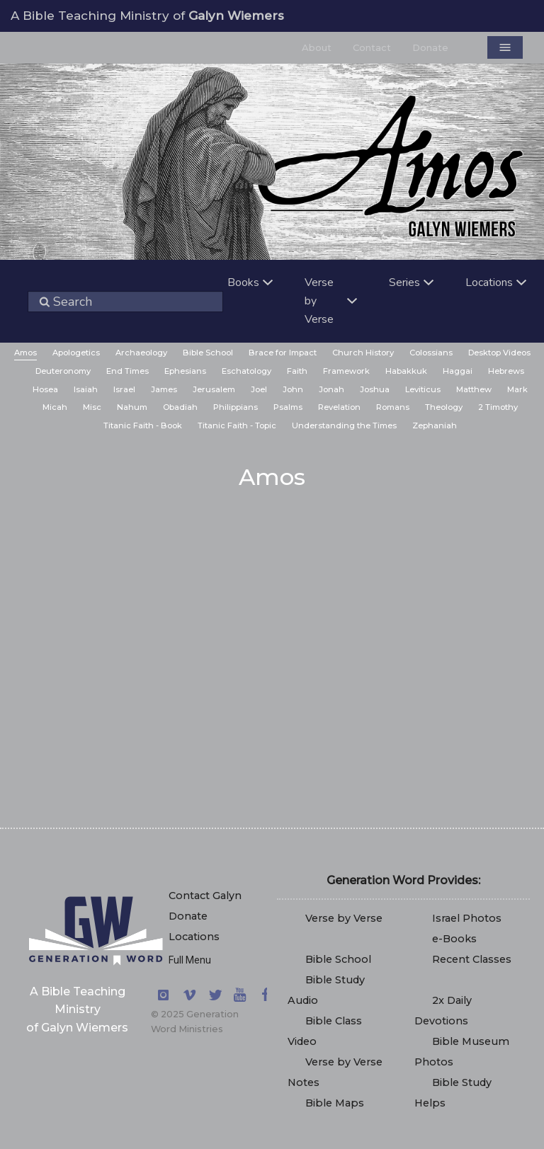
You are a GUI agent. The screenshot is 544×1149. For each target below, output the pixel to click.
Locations (194, 936)
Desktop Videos (499, 353)
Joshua (375, 389)
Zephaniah (434, 425)
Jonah (331, 389)
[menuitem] (25, 353)
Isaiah (86, 389)
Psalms (287, 407)
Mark (517, 389)
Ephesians (185, 371)
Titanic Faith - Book (142, 425)
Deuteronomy (63, 371)
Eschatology (246, 371)
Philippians (235, 407)
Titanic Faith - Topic (237, 425)
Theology (444, 407)
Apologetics (76, 353)
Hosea (45, 389)
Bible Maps (334, 1103)
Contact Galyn (205, 895)
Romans (392, 407)
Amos (25, 353)
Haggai (457, 371)
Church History (363, 353)
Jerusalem (214, 389)
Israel (124, 389)
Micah (54, 407)
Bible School (208, 353)
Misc (92, 407)
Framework (346, 371)
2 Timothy (498, 407)
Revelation (339, 407)
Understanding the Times (344, 425)
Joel (259, 389)
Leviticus (423, 389)
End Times (127, 371)
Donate (188, 916)
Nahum (132, 407)
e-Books (454, 938)
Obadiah (180, 407)
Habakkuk (406, 371)
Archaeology (141, 353)
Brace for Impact (283, 353)
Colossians (431, 353)
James (164, 389)
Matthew (474, 389)
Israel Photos (467, 918)
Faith (297, 371)
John (293, 389)
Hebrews (506, 371)
